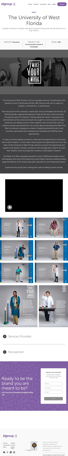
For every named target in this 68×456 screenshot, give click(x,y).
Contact (62, 4)
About (49, 4)
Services (30, 4)
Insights (54, 4)
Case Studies (43, 4)
